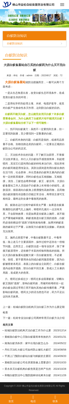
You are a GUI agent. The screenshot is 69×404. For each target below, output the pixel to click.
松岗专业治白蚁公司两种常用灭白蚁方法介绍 (39, 317)
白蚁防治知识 (14, 43)
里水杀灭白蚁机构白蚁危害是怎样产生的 (28, 368)
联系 (55, 399)
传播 (43, 222)
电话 (33, 399)
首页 (11, 399)
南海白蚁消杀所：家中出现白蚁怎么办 (26, 343)
